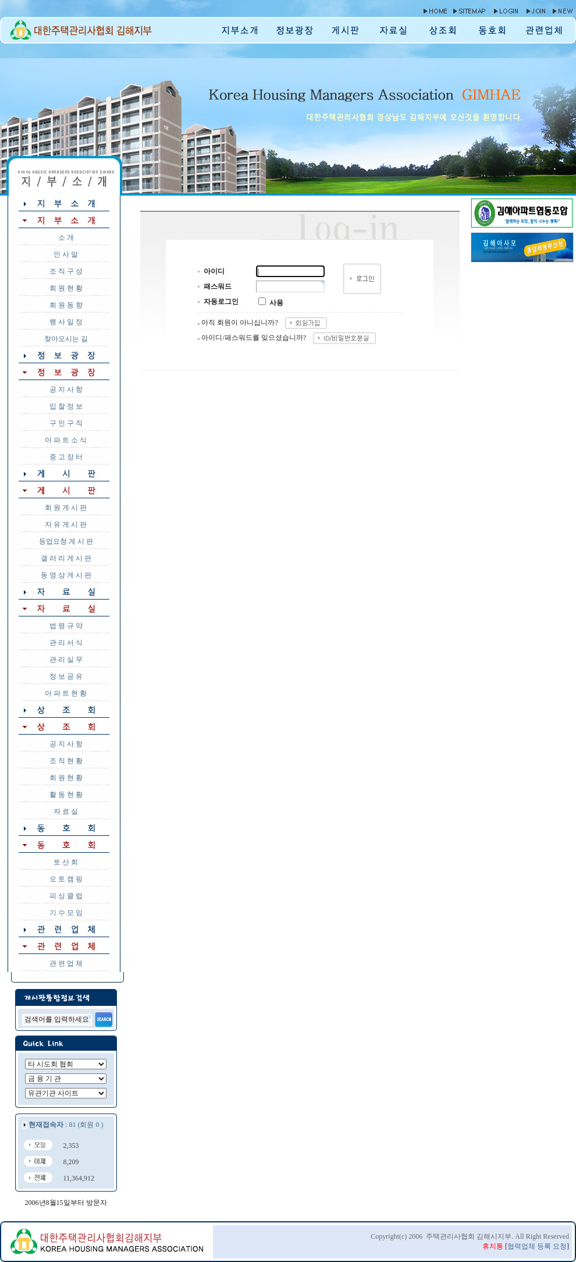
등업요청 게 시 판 (66, 541)
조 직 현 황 (66, 761)
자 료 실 (66, 811)
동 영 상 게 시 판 (66, 575)
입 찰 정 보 (66, 406)
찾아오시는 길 (66, 339)
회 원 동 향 (66, 305)
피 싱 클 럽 (66, 896)
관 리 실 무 (66, 659)
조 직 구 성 (66, 271)
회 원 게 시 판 (66, 508)
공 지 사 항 (66, 389)
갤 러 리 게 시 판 (66, 558)
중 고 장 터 (66, 457)
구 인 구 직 (66, 423)
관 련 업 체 (66, 963)
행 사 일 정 (66, 322)
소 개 (66, 237)
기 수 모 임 (66, 913)
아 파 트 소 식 (66, 440)
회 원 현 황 (66, 288)
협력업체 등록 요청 (537, 1246)
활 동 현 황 (66, 794)
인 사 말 (66, 254)
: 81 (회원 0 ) (66, 1125)
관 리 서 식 (66, 643)
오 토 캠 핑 (66, 879)
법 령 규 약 (66, 626)
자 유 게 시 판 (66, 524)
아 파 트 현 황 (66, 693)
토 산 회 (66, 862)
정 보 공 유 (66, 676)
